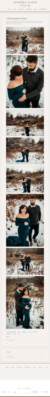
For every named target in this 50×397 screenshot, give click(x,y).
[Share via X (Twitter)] (9, 339)
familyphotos (35, 331)
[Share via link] (14, 339)
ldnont (19, 331)
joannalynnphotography (11, 331)
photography (24, 331)
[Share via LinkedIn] (11, 339)
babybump (9, 333)
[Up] (47, 367)
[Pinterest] (45, 8)
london (29, 331)
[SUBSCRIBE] (34, 392)
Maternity (7, 336)
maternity (14, 333)
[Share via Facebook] (6, 339)
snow (19, 333)
